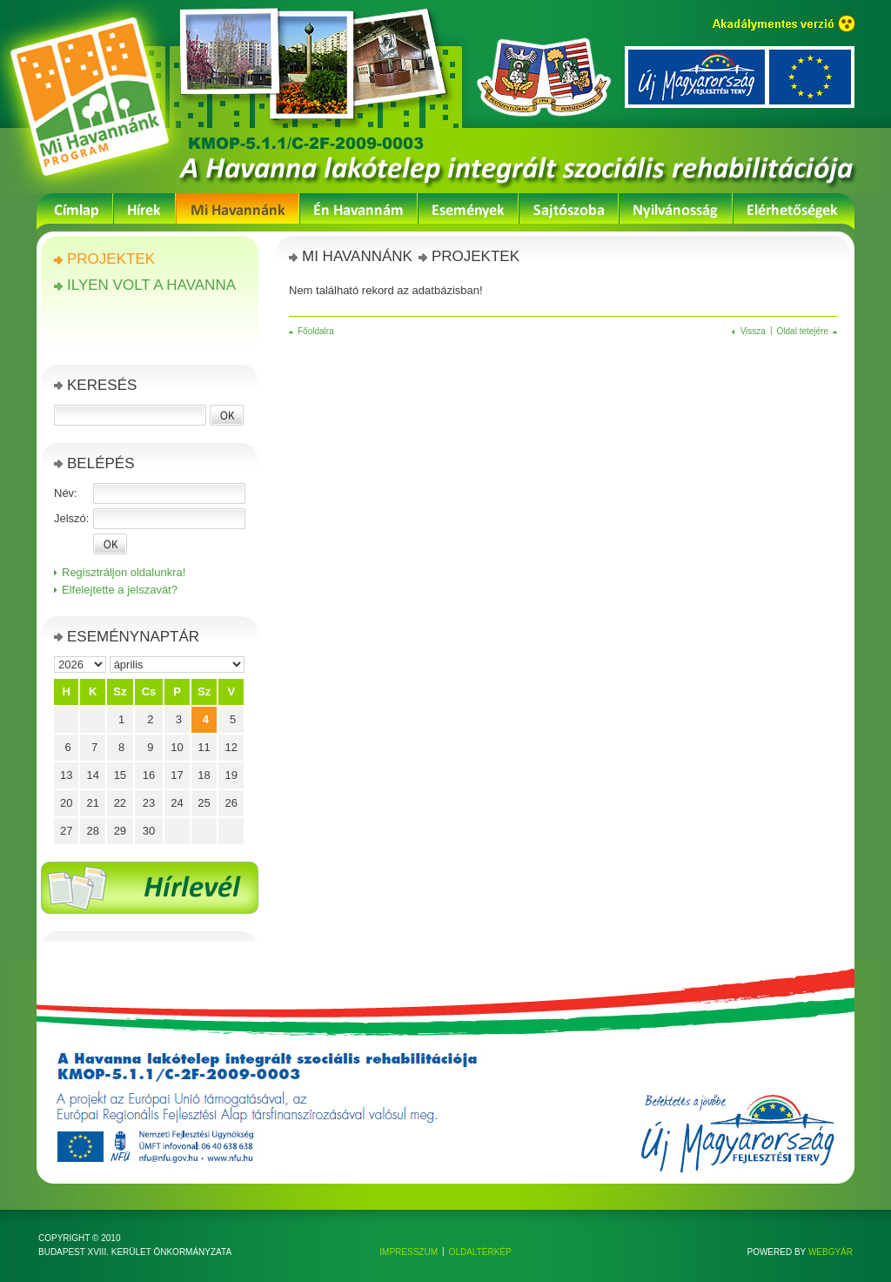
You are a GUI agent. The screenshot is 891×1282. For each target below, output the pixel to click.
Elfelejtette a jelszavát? (120, 589)
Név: (65, 493)
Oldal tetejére (802, 331)
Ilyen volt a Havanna (151, 285)
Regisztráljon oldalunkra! (123, 572)
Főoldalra (316, 331)
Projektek (111, 259)
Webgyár (830, 1252)
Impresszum (408, 1252)
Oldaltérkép (480, 1252)
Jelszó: (71, 518)
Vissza (753, 331)
